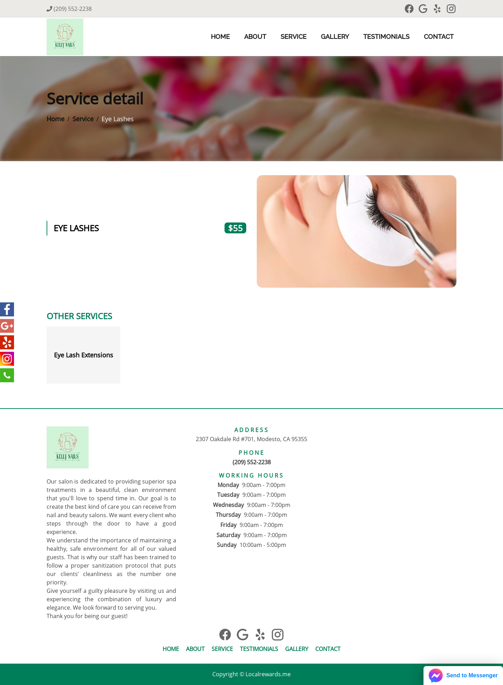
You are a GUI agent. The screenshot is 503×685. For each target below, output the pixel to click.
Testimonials (386, 36)
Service (293, 36)
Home (220, 36)
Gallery (335, 36)
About (255, 36)
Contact (439, 36)
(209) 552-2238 (69, 9)
